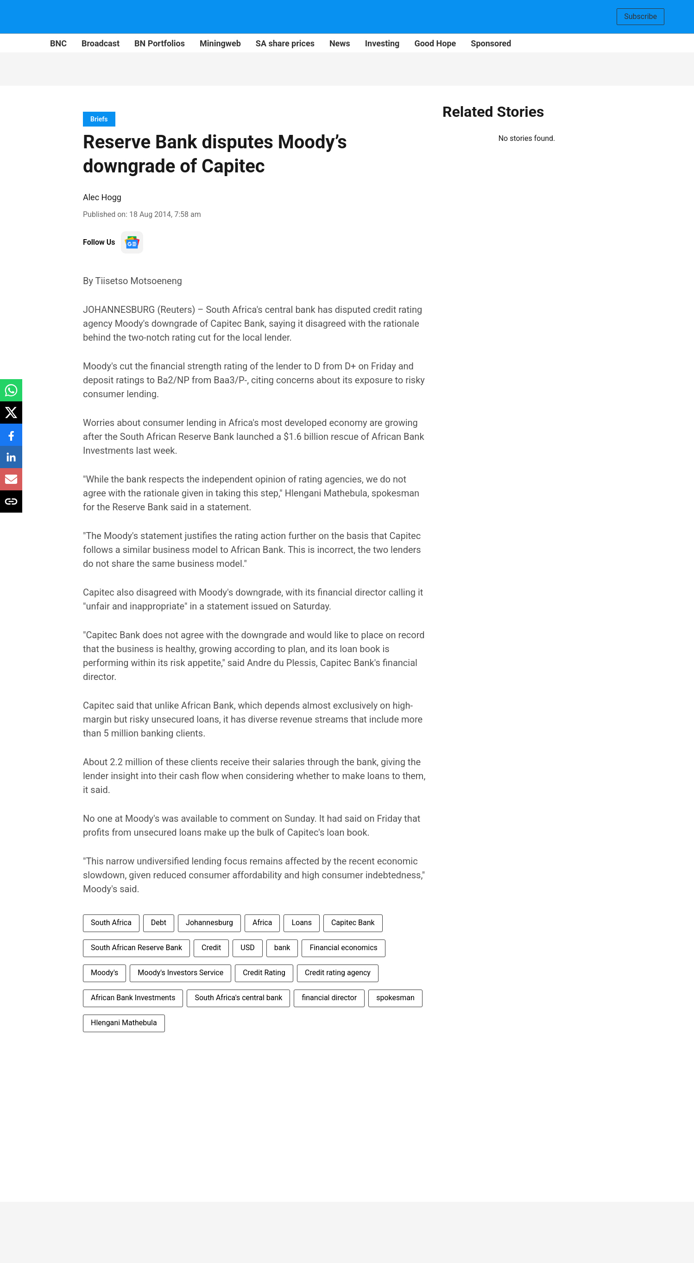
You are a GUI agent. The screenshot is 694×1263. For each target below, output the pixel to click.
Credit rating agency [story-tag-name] (338, 972)
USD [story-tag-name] (247, 947)
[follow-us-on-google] (132, 242)
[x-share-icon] (11, 417)
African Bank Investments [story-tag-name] (133, 997)
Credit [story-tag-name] (211, 947)
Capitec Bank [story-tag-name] (353, 922)
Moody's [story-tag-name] (104, 972)
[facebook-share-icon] (11, 439)
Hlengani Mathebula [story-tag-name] (124, 1022)
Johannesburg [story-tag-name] (209, 922)
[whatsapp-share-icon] (11, 395)
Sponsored (491, 43)
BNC (58, 43)
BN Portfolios (159, 43)
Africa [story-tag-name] (262, 922)
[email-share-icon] (11, 484)
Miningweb (220, 43)
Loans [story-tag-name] (301, 922)
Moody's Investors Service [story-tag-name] (180, 972)
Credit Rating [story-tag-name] (264, 972)
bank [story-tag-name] (282, 947)
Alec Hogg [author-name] (102, 197)
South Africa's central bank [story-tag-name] (238, 997)
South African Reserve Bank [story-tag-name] (136, 947)
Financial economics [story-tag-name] (343, 947)
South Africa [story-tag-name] (111, 922)
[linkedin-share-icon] (11, 461)
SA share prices (285, 43)
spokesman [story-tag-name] (395, 997)
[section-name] (99, 118)
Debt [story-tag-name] (158, 922)
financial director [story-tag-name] (329, 997)
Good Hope (435, 43)
